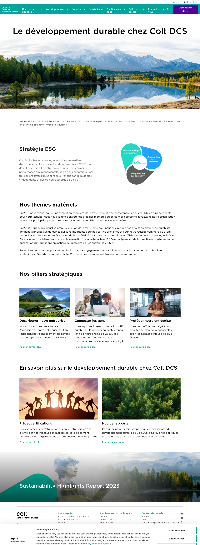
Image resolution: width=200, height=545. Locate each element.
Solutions (77, 9)
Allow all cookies (176, 511)
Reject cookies (176, 527)
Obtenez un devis (185, 9)
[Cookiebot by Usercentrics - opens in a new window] (18, 540)
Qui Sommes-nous (114, 10)
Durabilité (94, 9)
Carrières (175, 2)
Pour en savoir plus (30, 346)
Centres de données (28, 10)
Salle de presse (133, 10)
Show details (118, 539)
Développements (56, 9)
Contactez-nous (154, 10)
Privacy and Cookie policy (97, 524)
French (189, 2)
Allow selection (177, 519)
